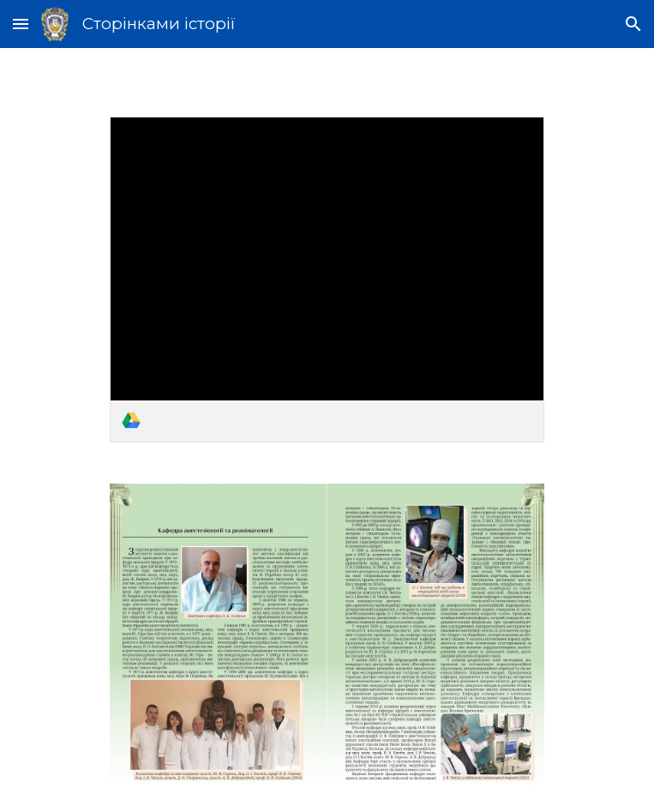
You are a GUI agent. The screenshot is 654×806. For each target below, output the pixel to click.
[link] (327, 279)
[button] (20, 23)
